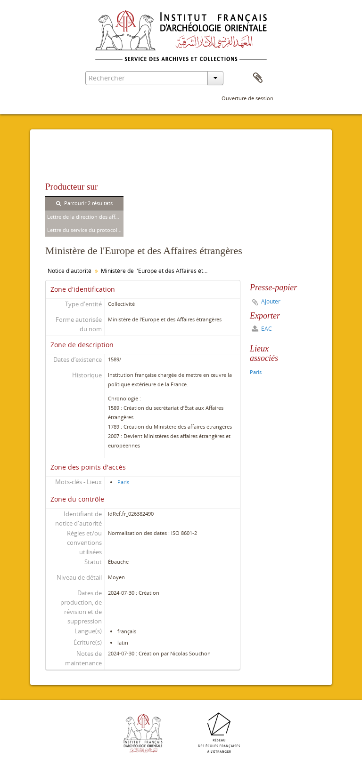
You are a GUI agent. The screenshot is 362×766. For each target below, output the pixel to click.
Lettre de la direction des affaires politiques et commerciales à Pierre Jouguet (85, 216)
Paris (123, 482)
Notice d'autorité (69, 271)
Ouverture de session (247, 98)
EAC (262, 329)
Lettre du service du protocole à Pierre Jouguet (85, 229)
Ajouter (270, 301)
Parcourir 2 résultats (84, 203)
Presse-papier (258, 78)
